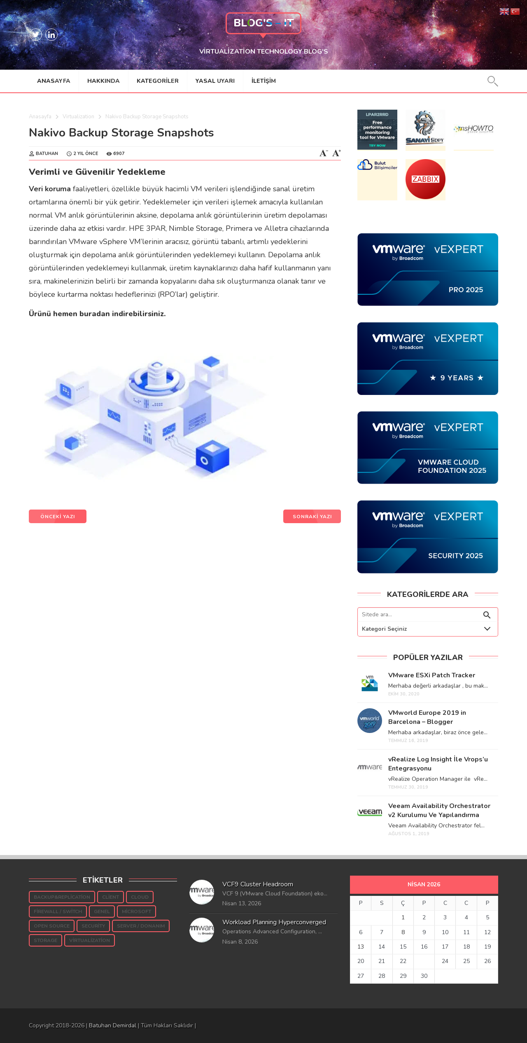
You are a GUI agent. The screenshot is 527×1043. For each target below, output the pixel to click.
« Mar (420, 988)
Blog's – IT (263, 23)
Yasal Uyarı (215, 81)
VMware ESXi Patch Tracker (431, 675)
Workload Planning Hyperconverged (274, 922)
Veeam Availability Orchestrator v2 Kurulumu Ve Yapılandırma (439, 810)
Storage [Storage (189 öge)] (45, 940)
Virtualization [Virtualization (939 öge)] (89, 940)
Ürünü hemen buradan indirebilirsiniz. (97, 314)
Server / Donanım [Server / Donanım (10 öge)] (141, 926)
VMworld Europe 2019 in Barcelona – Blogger (427, 717)
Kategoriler (158, 81)
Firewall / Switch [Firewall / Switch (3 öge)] (58, 911)
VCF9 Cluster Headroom (257, 884)
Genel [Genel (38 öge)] (102, 911)
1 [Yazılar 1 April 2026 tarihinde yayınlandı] (403, 917)
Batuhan (47, 153)
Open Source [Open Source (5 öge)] (52, 926)
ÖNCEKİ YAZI (57, 516)
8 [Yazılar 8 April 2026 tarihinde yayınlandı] (403, 932)
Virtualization (78, 116)
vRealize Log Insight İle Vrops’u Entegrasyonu (438, 764)
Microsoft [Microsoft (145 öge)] (136, 911)
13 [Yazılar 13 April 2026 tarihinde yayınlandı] (360, 947)
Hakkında (103, 81)
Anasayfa (53, 81)
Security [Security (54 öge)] (93, 926)
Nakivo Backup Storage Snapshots (121, 133)
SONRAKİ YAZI (312, 516)
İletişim (264, 81)
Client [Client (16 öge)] (110, 897)
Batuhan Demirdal (112, 1025)
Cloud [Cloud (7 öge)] (140, 897)
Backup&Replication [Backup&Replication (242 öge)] (62, 897)
